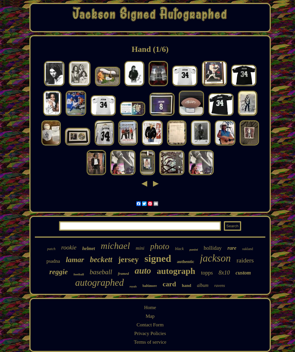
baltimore (150, 286)
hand (186, 285)
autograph (176, 271)
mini (140, 248)
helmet (88, 248)
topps (207, 273)
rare (231, 248)
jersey (128, 259)
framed (123, 273)
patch (51, 249)
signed (157, 258)
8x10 (224, 272)
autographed (99, 282)
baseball (101, 272)
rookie (69, 247)
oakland (247, 249)
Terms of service (150, 342)
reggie (58, 272)
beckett (101, 259)
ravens (219, 285)
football (78, 274)
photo (159, 246)
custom (243, 273)
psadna (53, 261)
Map (149, 316)
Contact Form (150, 325)
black (179, 249)
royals (133, 286)
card (169, 284)
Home (150, 307)
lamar (75, 260)
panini (194, 249)
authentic (185, 261)
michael (115, 246)
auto (143, 271)
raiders (245, 260)
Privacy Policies (150, 333)
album (203, 285)
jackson (215, 258)
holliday (213, 248)
